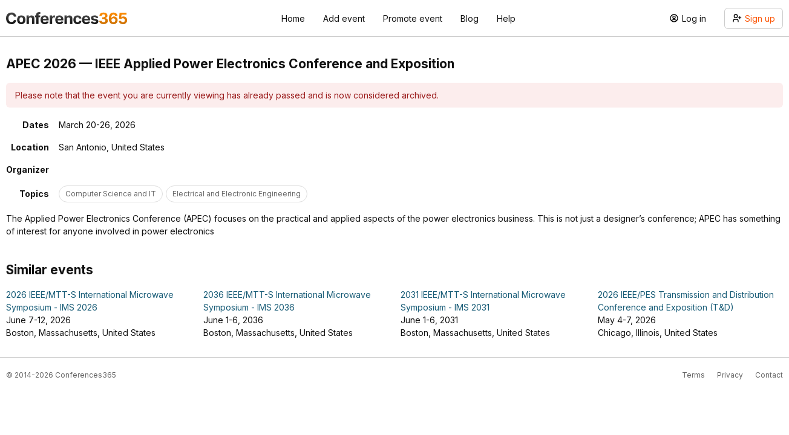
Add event (344, 18)
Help (506, 18)
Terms (693, 374)
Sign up (753, 18)
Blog (469, 18)
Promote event (412, 18)
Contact (769, 374)
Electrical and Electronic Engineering (236, 193)
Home (293, 18)
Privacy (730, 374)
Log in (687, 18)
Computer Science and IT (110, 193)
